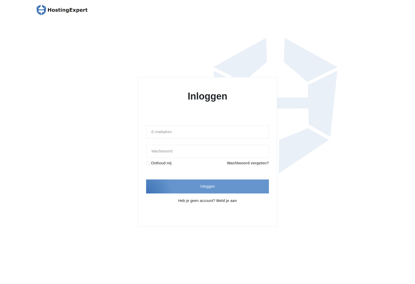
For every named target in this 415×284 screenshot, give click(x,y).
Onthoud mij (161, 163)
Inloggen (207, 186)
